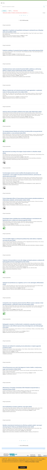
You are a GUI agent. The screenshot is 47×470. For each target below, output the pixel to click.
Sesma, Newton (18, 350)
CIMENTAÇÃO (8, 393)
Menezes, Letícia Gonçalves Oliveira (9, 177)
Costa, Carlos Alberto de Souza (14, 115)
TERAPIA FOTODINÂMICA (11, 204)
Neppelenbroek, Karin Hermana (32, 241)
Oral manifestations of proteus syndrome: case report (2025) (17, 406)
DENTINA (12, 289)
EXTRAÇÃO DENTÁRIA (7, 159)
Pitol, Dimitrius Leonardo (15, 221)
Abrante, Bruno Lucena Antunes (8, 328)
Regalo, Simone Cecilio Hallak (12, 202)
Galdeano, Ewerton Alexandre (19, 264)
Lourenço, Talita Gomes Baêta (38, 134)
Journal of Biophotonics (10, 203)
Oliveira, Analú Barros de (36, 179)
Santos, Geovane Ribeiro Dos (11, 266)
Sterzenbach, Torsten (16, 179)
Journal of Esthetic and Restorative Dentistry (14, 391)
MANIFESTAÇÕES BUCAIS (11, 411)
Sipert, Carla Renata (29, 94)
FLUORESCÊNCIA (9, 374)
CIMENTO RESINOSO (24, 393)
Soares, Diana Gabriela (22, 74)
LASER (29, 204)
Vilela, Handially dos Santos (27, 51)
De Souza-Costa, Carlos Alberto (12, 74)
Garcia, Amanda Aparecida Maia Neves (10, 241)
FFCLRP (26, 96)
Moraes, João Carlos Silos (7, 181)
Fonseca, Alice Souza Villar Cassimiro (9, 408)
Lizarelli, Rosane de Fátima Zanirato (9, 201)
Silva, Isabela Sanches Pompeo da (9, 71)
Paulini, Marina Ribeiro (7, 221)
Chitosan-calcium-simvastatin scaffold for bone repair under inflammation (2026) (22, 111)
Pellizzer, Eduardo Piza (7, 308)
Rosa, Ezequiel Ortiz (6, 33)
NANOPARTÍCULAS (14, 184)
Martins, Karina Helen (35, 428)
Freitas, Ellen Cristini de (16, 135)
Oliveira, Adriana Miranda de (27, 134)
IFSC (23, 182)
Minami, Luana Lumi (6, 370)
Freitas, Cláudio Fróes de (10, 329)
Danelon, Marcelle (16, 181)
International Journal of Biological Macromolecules (15, 116)
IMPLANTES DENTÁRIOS (30, 245)
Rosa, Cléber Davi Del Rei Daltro (8, 305)
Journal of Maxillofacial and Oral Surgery (13, 430)
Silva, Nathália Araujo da (7, 154)
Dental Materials (9, 54)
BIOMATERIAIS (28, 55)
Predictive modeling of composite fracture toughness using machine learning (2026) (23, 50)
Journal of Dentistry (9, 182)
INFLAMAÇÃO (31, 117)
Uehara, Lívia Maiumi (16, 390)
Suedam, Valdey (9, 242)
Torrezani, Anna (22, 370)
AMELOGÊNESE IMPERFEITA (11, 158)
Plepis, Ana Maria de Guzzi (35, 263)
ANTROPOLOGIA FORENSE (11, 36)
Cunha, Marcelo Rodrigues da (8, 222)
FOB (22, 75)
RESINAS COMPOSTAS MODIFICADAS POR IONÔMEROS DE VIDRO (23, 183)
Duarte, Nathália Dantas (29, 305)
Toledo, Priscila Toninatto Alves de (23, 73)
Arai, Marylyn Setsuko (27, 178)
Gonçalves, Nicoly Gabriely (10, 286)
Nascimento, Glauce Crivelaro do (27, 221)
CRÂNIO (22, 36)
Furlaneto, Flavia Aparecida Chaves (36, 135)
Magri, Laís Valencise (10, 94)
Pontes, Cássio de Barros (17, 349)
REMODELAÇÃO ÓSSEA (20, 225)
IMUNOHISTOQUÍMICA (24, 431)
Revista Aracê (8, 351)
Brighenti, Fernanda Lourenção (26, 179)
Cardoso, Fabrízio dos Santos (29, 201)
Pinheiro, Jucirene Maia (36, 328)
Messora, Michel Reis (25, 135)
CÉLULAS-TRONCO (15, 98)
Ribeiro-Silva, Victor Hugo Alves (15, 93)
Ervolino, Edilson (34, 114)
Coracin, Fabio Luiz (18, 328)
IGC (29, 267)
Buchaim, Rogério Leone (18, 222)
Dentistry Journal (9, 309)
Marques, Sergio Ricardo (14, 33)
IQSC (27, 267)
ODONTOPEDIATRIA (24, 159)
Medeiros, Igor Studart (25, 390)
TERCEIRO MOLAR (14, 159)
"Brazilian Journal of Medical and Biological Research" (15, 13)
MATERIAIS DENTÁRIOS (20, 55)
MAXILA (12, 431)
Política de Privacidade (33, 455)
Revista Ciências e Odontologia (11, 244)
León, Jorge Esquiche (28, 429)
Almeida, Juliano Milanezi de (26, 115)
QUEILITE (14, 374)
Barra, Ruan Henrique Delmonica (25, 114)
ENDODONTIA (8, 98)
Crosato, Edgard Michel (24, 33)
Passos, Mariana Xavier (14, 370)
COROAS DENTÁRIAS (27, 310)
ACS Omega (8, 223)
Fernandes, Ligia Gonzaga (30, 370)
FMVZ (36, 267)
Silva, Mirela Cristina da (26, 154)
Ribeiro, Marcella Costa (7, 134)
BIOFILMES (8, 183)
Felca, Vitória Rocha (20, 201)
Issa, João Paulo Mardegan (28, 222)
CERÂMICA (37, 245)
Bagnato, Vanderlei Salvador (23, 202)
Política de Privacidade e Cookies (32, 461)
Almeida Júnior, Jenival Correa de (9, 350)
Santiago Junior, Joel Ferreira (18, 242)
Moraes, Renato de (28, 264)
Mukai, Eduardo (31, 349)
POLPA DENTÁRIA (22, 98)
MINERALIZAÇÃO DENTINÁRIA (25, 76)
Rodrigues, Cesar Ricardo (7, 349)
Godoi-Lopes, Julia (6, 93)
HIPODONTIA (38, 158)
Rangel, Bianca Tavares (21, 241)
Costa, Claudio (37, 409)
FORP (27, 35)
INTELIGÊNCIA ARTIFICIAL (11, 55)
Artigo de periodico (7, 25)
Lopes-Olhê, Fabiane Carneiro (19, 94)
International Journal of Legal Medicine (13, 156)
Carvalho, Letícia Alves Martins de (9, 285)
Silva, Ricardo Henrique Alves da (17, 155)
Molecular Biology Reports (10, 96)
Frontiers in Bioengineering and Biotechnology (14, 267)
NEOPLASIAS (8, 431)
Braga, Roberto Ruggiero (7, 52)
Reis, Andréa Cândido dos (34, 390)
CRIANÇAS (31, 431)
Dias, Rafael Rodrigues (27, 428)
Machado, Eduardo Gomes (7, 263)
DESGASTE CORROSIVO (18, 310)
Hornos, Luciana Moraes (26, 328)
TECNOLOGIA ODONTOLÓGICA (11, 245)
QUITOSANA (8, 117)
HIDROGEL (8, 289)
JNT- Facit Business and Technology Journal (14, 331)
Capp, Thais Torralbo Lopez (34, 33)
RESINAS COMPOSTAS (16, 393)
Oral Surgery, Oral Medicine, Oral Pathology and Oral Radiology (17, 372)
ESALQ (21, 54)
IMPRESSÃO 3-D (9, 76)
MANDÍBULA (18, 36)
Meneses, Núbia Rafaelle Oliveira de (11, 409)
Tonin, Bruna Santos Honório (8, 51)
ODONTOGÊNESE (17, 289)
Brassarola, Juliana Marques (36, 154)
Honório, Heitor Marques (7, 135)
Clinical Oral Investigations (10, 75)
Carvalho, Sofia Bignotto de (8, 390)
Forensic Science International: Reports (13, 35)
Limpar (44, 12)
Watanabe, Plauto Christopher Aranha (30, 408)
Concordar (22, 467)
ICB (23, 96)
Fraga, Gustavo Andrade (25, 263)
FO (24, 35)
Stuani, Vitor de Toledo (20, 71)
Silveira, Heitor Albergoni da (8, 428)
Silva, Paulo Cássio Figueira (17, 154)
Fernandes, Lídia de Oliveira (35, 73)
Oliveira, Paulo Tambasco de (18, 178)
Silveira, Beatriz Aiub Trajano (21, 177)
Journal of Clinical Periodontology (12, 136)
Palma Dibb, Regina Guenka (38, 51)
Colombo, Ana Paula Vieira (16, 134)
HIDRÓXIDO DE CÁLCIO (15, 117)
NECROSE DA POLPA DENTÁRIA (30, 158)
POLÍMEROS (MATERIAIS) (7, 353)
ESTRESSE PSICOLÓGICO (10, 225)
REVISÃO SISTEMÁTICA (33, 393)
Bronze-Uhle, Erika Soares (11, 73)
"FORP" (10, 11)
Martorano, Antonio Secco (7, 178)
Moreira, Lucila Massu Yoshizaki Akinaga (26, 409)
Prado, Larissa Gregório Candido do (28, 93)
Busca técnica (39, 455)
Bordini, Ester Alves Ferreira (30, 71)
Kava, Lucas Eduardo (17, 51)
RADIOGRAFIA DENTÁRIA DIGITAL (12, 332)
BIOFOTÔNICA (24, 204)
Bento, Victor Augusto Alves (20, 305)
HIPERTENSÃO (27, 225)
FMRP (25, 156)
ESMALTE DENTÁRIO (10, 310)
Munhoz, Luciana (20, 408)
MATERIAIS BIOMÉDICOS (10, 352)
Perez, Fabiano (25, 349)
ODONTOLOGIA (19, 204)
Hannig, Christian (9, 179)
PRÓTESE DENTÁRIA (22, 245)
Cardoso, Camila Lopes (19, 429)
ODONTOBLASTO (15, 76)
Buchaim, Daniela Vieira (37, 221)
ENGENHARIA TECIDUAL (16, 269)
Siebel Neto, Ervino (37, 349)
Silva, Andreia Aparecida (17, 428)
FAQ (28, 455)
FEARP (18, 54)
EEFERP (25, 136)
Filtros (4, 10)
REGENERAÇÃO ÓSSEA (24, 117)
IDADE (19, 159)
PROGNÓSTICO (35, 431)
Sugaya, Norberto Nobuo (10, 371)
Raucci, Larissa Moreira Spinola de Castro (34, 177)
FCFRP (20, 182)
